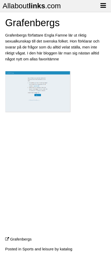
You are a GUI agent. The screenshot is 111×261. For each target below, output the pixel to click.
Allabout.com (32, 6)
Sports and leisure (38, 249)
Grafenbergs (20, 239)
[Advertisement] (55, 176)
